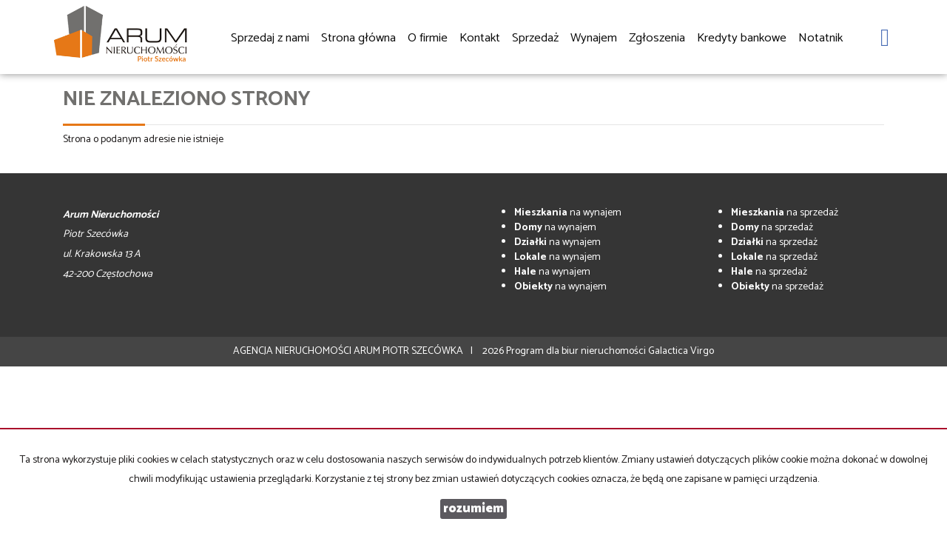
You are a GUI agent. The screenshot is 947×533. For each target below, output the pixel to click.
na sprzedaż (784, 212)
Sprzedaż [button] (535, 39)
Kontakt (479, 38)
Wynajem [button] (593, 39)
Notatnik (820, 38)
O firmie (428, 38)
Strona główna (358, 38)
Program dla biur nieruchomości (577, 351)
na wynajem (567, 212)
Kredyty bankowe (741, 38)
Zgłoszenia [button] (657, 39)
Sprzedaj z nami (270, 38)
